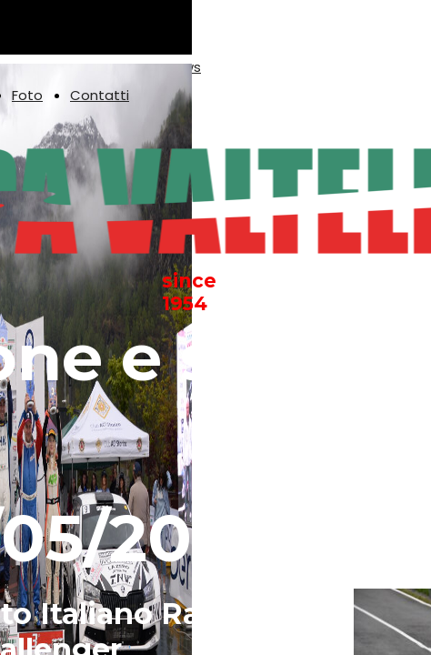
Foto (27, 95)
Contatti (99, 95)
